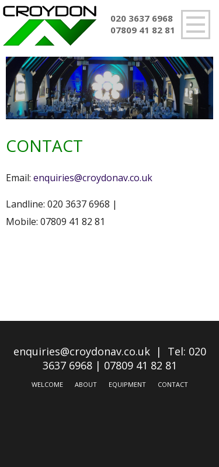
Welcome (47, 384)
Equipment (127, 384)
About (86, 384)
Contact (173, 384)
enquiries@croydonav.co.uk (92, 177)
